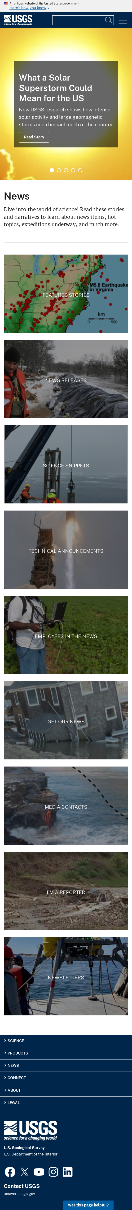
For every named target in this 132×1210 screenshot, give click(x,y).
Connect (17, 1078)
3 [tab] (66, 170)
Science (16, 1041)
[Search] (109, 20)
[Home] (18, 24)
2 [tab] (59, 170)
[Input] (83, 20)
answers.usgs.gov (19, 1194)
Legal (14, 1102)
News (13, 1065)
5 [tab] (80, 170)
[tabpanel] (66, 104)
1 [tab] (52, 170)
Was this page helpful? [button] (88, 1205)
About (14, 1090)
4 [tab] (73, 170)
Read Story (34, 137)
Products (18, 1053)
